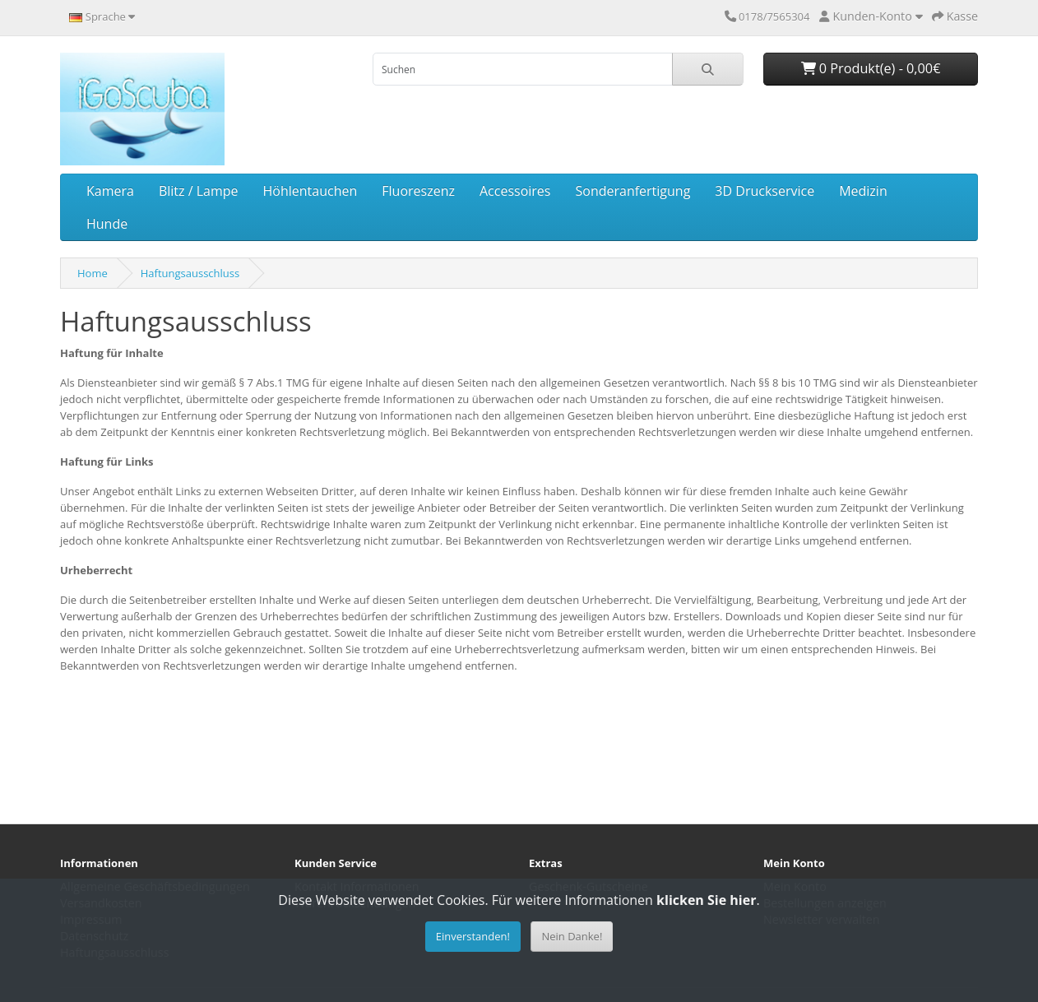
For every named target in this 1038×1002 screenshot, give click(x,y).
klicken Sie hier (706, 900)
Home (92, 273)
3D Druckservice (764, 191)
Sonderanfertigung (632, 191)
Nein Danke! (571, 936)
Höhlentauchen (310, 191)
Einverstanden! (473, 936)
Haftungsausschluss (190, 273)
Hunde (106, 224)
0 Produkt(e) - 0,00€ (871, 68)
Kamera (110, 191)
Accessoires (515, 191)
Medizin (863, 191)
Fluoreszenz (418, 191)
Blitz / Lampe (199, 191)
